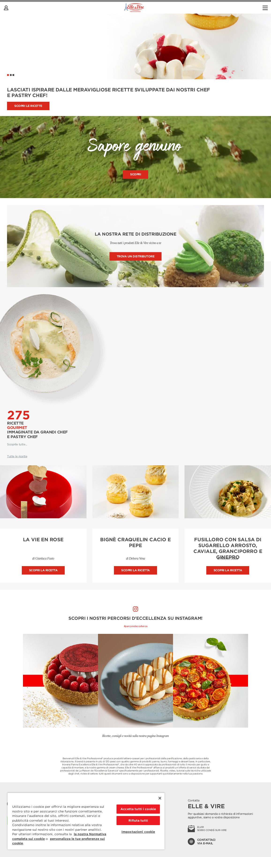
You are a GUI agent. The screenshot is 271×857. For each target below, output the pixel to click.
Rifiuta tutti (138, 820)
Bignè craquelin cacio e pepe (135, 542)
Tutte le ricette (17, 456)
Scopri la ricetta (43, 570)
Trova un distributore (135, 256)
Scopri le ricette (28, 106)
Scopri (135, 174)
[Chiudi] (159, 798)
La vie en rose (43, 539)
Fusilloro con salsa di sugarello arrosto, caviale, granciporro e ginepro (227, 548)
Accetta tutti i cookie (138, 809)
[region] (86, 821)
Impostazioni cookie (138, 832)
